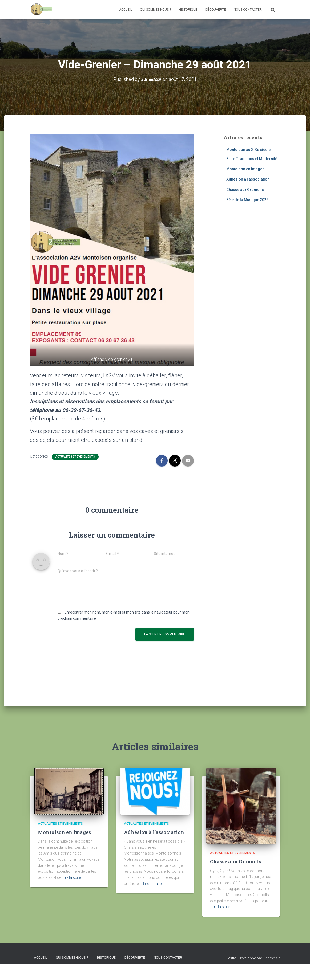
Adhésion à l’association (247, 179)
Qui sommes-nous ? (155, 9)
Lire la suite (71, 877)
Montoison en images (245, 169)
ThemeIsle (271, 958)
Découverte (215, 9)
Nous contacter (248, 9)
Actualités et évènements (75, 456)
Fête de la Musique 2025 (247, 200)
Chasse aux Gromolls (245, 189)
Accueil (125, 9)
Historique (188, 9)
